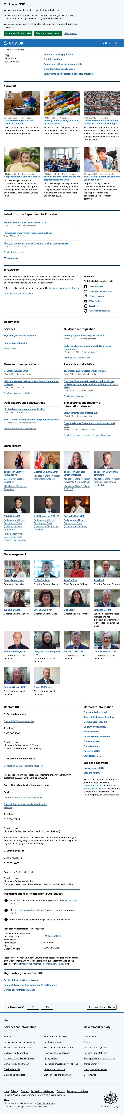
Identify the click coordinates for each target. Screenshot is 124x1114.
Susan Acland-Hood (14, 580)
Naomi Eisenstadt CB (105, 651)
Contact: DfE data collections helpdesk (23, 765)
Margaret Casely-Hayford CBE (47, 653)
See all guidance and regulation (77, 358)
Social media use (111, 794)
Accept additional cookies (18, 33)
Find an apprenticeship (15, 343)
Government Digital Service (51, 1095)
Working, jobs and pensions (57, 1074)
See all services (10, 349)
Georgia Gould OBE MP (46, 471)
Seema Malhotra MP (74, 516)
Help (6, 1091)
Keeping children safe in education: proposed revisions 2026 (62, 178)
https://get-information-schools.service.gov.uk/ (44, 963)
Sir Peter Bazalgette (14, 651)
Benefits (8, 1036)
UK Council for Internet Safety (19, 989)
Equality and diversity (95, 726)
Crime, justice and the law (16, 1063)
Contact (61, 1091)
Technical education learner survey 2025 (25, 222)
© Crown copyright (110, 1106)
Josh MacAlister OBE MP (46, 516)
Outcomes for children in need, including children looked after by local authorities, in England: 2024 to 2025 (91, 384)
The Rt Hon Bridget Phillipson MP (13, 473)
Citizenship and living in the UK (19, 1058)
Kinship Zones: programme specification (24, 409)
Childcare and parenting (16, 1053)
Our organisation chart (95, 712)
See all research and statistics (76, 396)
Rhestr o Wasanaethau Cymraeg (20, 1095)
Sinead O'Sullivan (43, 609)
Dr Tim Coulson (42, 580)
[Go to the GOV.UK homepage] (13, 43)
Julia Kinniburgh (12, 609)
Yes (35, 1007)
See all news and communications (18, 393)
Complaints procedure (95, 722)
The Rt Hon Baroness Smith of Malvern (74, 473)
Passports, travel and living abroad (61, 1063)
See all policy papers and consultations (20, 428)
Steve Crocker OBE (73, 651)
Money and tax (51, 1058)
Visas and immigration (54, 1069)
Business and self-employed (17, 1047)
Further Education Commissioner (21, 980)
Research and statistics (95, 1053)
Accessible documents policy (99, 717)
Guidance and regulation (96, 1047)
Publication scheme (93, 785)
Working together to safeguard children (84, 335)
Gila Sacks (69, 609)
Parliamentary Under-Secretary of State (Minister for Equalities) (15, 536)
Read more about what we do (18, 293)
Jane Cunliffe (70, 580)
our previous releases (27, 910)
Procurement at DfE (94, 768)
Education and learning (55, 1036)
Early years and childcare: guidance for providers (68, 73)
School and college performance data (63, 64)
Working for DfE (92, 772)
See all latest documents (14, 252)
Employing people (53, 1042)
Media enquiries (92, 731)
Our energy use (91, 741)
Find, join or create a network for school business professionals (36, 243)
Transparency (90, 1063)
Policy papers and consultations (99, 1058)
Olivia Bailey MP (12, 516)
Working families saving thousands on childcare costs (62, 122)
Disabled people (12, 1069)
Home (6, 50)
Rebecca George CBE (15, 687)
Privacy (14, 1091)
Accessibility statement (42, 1091)
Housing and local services (57, 1053)
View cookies (70, 33)
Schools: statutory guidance (58, 54)
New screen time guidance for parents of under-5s (19, 122)
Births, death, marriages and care (20, 1042)
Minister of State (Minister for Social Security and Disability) (107, 481)
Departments (90, 1036)
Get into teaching (53, 59)
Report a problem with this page (102, 1007)
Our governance (92, 746)
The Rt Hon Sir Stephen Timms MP (106, 473)
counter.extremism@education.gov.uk (23, 797)
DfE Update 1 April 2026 (16, 370)
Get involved (90, 1074)
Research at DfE (92, 751)
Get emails (11, 258)
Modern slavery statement (97, 736)
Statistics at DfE (92, 755)
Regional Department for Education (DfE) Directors (30, 985)
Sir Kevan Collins (102, 609)
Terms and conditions (77, 1091)
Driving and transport (14, 1074)
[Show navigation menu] (106, 43)
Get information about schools (59, 69)
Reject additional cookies (48, 33)
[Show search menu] (116, 43)
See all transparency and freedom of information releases (87, 435)
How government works (95, 1069)
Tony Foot (99, 580)
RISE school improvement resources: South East (28, 233)
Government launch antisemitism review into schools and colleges (101, 122)
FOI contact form (52, 935)
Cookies (25, 1091)
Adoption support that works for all (22, 176)
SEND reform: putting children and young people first (102, 178)
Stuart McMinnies (43, 687)
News (87, 1042)
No (50, 1007)
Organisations (18, 50)
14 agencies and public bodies (64, 288)
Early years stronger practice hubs (81, 412)
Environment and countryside (58, 1047)
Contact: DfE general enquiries (19, 721)
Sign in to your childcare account (21, 335)
